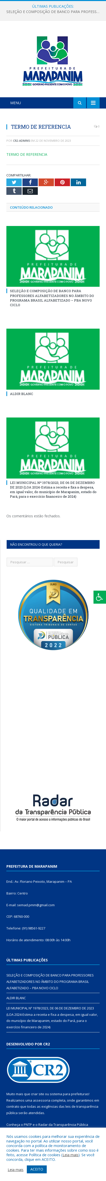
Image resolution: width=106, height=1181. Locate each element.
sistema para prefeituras (69, 1094)
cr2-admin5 (21, 140)
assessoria (41, 1100)
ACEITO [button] (36, 1169)
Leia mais (70, 1154)
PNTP (28, 1124)
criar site (37, 1094)
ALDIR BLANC (21, 393)
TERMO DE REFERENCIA (26, 154)
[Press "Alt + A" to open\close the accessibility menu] (99, 597)
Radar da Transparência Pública (63, 1124)
